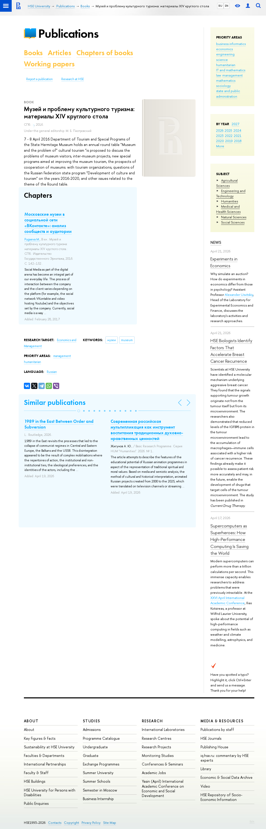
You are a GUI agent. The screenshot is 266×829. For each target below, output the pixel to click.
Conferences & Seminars (162, 764)
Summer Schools (96, 781)
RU (220, 6)
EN (226, 6)
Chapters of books (104, 52)
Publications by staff (217, 729)
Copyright (71, 822)
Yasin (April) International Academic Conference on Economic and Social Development (163, 788)
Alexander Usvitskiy (239, 294)
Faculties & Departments (44, 755)
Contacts (54, 822)
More (220, 146)
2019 (229, 140)
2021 (237, 135)
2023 (220, 135)
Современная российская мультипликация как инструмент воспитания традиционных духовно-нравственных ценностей (147, 429)
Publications (68, 33)
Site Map (109, 822)
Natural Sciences (233, 217)
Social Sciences (232, 222)
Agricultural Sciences (227, 183)
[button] (78, 410)
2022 (228, 135)
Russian (52, 372)
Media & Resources (222, 720)
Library (206, 768)
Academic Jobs (154, 772)
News (215, 242)
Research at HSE (72, 79)
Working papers (49, 63)
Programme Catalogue (101, 738)
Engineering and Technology (230, 193)
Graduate (90, 755)
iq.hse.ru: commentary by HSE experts (225, 758)
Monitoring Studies (158, 755)
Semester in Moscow (100, 790)
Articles (59, 52)
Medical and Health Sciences (228, 209)
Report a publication (39, 79)
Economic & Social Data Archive (226, 777)
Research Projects (156, 746)
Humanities (229, 201)
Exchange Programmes (101, 764)
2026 (219, 130)
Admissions (92, 729)
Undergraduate (95, 746)
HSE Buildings (34, 781)
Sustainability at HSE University (49, 746)
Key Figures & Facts (39, 738)
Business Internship (98, 798)
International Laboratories (163, 729)
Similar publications (54, 402)
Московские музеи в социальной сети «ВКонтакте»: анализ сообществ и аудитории (48, 222)
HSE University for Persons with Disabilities (49, 792)
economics (224, 49)
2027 (235, 124)
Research (152, 720)
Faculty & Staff (36, 772)
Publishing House (214, 746)
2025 (228, 130)
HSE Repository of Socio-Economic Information (221, 797)
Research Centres (156, 738)
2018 (238, 140)
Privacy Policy (91, 822)
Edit (252, 821)
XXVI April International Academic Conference (227, 600)
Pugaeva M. (32, 239)
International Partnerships (45, 764)
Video (205, 786)
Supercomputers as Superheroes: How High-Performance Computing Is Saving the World (229, 539)
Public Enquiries (36, 803)
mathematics (225, 80)
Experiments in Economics (223, 262)
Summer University (98, 772)
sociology (223, 85)
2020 (220, 140)
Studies (91, 720)
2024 (237, 130)
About (31, 720)
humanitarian (225, 64)
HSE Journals (211, 738)
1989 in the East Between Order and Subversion (59, 424)
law (218, 75)
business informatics (231, 43)
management (232, 75)
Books (33, 52)
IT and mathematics (230, 70)
